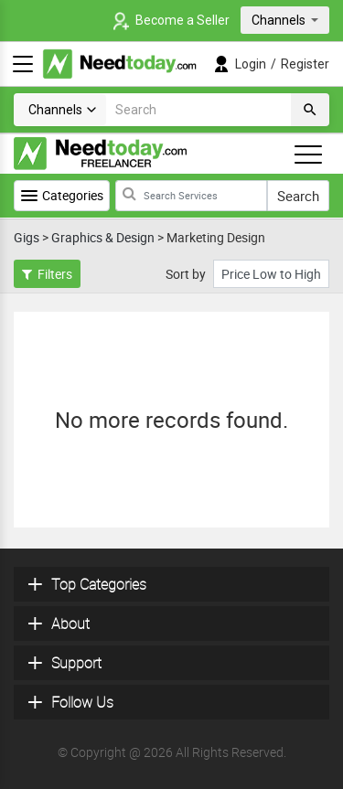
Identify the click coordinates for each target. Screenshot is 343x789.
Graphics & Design (103, 237)
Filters (47, 274)
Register (305, 64)
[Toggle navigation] (308, 154)
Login (250, 64)
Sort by (186, 274)
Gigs (26, 237)
